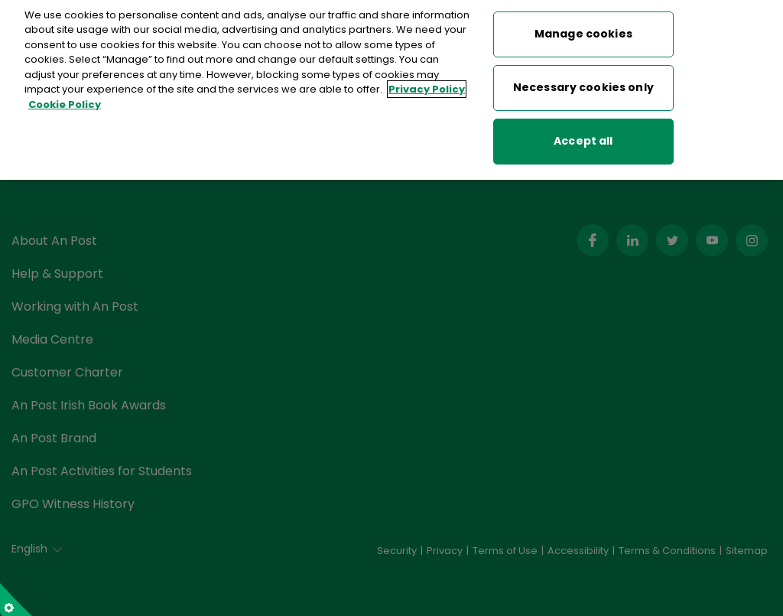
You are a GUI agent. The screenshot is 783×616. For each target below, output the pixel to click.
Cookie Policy (64, 93)
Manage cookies (583, 23)
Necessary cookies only (583, 76)
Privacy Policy (426, 78)
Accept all (583, 130)
